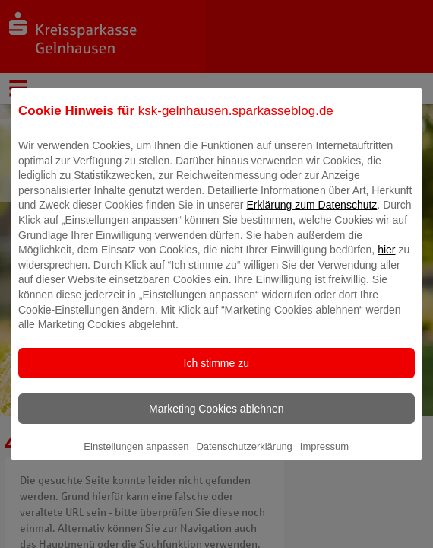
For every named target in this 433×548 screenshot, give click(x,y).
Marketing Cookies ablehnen (216, 419)
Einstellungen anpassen (136, 457)
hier (386, 260)
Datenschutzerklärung (244, 457)
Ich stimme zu (216, 374)
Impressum (324, 457)
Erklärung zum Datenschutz (311, 215)
